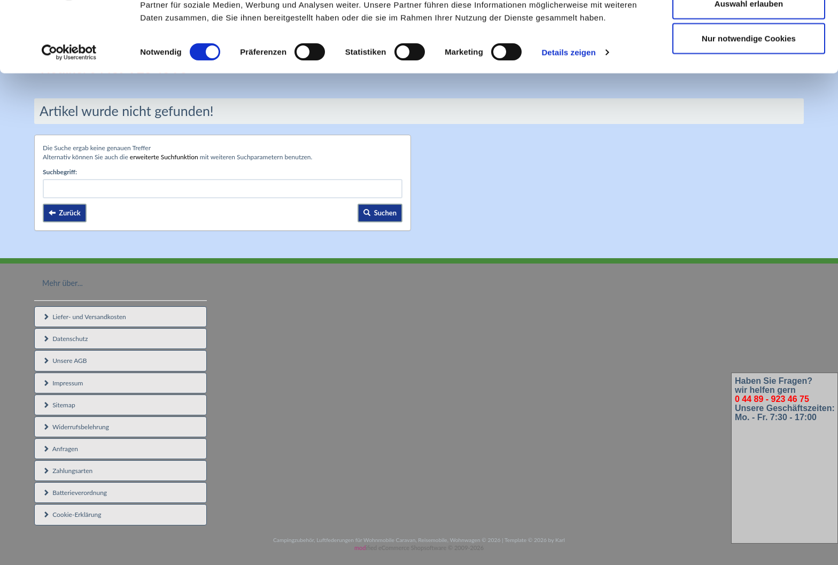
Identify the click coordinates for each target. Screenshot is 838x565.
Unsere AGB (65, 361)
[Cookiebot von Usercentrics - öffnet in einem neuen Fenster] (69, 112)
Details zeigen (568, 112)
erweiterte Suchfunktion (164, 157)
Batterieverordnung (75, 493)
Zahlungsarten (67, 471)
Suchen (380, 212)
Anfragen (60, 449)
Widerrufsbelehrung (76, 427)
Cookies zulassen (748, 28)
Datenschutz (65, 339)
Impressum (63, 383)
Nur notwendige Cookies (749, 98)
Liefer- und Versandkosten (84, 317)
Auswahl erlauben (749, 63)
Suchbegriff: (60, 172)
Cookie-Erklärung (72, 514)
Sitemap (59, 405)
